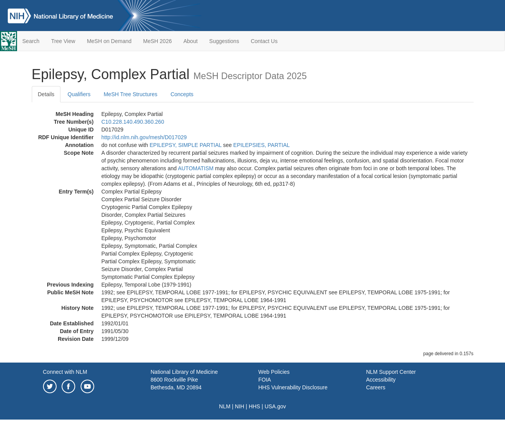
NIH (239, 406)
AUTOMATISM (196, 168)
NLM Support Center (391, 372)
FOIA (265, 380)
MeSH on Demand (109, 41)
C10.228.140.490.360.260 (133, 122)
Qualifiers (78, 94)
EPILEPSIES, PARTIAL (261, 145)
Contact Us (264, 41)
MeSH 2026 (157, 41)
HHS (254, 406)
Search (31, 41)
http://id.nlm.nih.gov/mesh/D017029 (144, 137)
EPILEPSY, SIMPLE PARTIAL (185, 145)
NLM (225, 406)
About (190, 41)
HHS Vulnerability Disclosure (293, 387)
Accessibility (381, 380)
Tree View (63, 41)
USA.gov (275, 406)
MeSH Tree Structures (130, 94)
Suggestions (224, 41)
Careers (376, 387)
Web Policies (274, 372)
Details (46, 94)
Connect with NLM (65, 372)
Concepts (182, 94)
